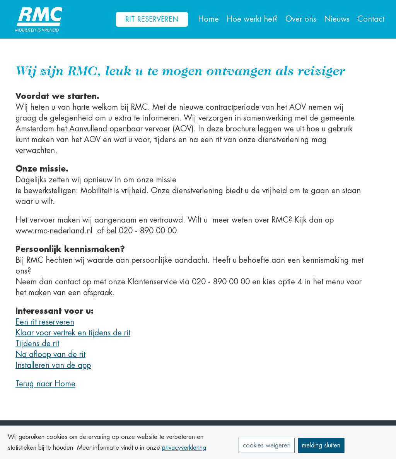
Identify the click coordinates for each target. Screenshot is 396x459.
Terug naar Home (45, 384)
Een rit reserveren (44, 322)
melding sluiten (321, 445)
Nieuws (337, 19)
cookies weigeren (266, 445)
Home (208, 19)
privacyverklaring (184, 448)
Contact (370, 19)
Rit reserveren (152, 19)
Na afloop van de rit (50, 354)
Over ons (300, 19)
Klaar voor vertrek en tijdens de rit (72, 333)
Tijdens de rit (37, 344)
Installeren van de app (53, 365)
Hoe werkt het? (252, 19)
